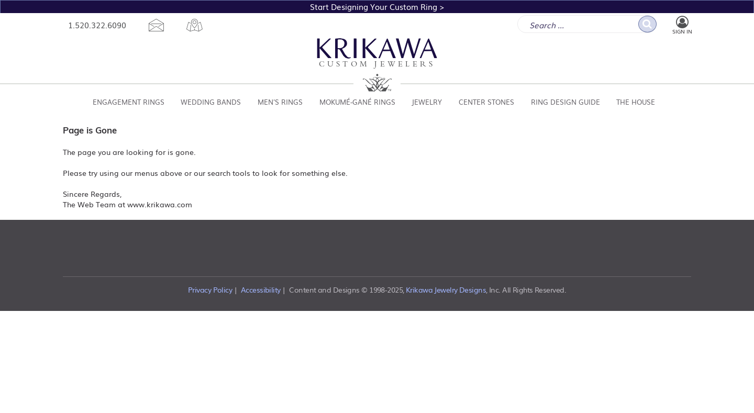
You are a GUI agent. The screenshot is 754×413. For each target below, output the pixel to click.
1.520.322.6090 (97, 24)
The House (635, 102)
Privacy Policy (210, 289)
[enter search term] (587, 24)
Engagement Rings (128, 102)
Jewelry (427, 102)
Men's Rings (280, 102)
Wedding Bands (211, 102)
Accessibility (261, 289)
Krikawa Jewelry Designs (446, 289)
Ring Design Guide (565, 102)
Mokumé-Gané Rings (357, 102)
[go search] (647, 24)
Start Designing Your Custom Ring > (377, 6)
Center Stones (486, 102)
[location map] (194, 25)
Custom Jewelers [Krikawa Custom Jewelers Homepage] (377, 53)
